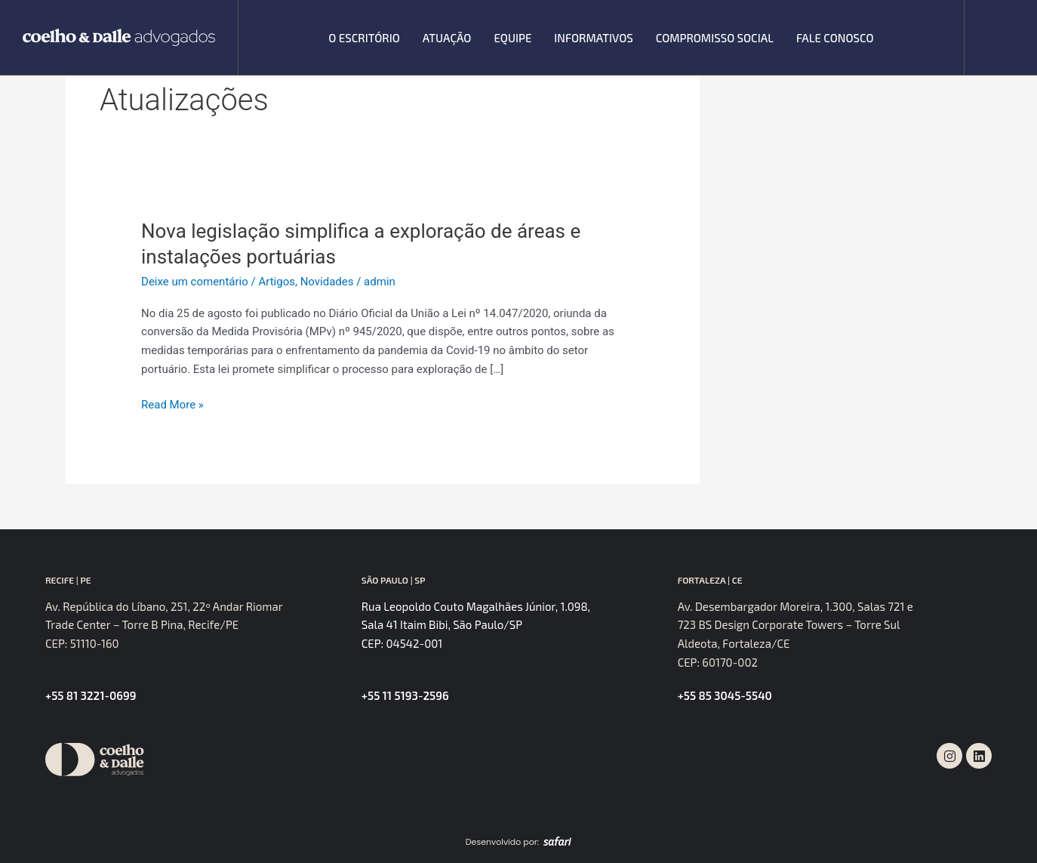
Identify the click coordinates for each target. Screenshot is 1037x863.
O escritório (363, 38)
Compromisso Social (715, 38)
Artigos (276, 281)
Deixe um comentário (194, 281)
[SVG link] (119, 37)
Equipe (512, 38)
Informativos (593, 38)
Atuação (447, 38)
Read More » (172, 403)
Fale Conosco (835, 38)
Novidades (327, 281)
